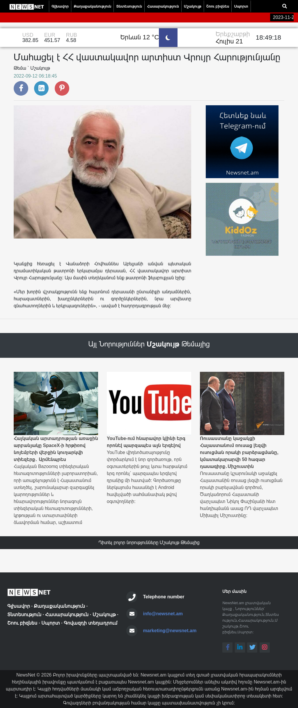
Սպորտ (241, 6)
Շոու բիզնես (217, 6)
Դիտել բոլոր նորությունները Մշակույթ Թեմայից (148, 542)
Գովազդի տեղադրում (90, 623)
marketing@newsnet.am (170, 630)
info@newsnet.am (163, 613)
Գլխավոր (60, 6)
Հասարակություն (163, 6)
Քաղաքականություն (92, 6)
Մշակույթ (192, 6)
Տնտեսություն (129, 6)
